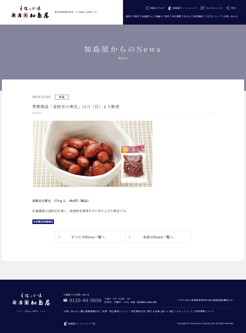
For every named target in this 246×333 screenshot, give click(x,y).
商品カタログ (155, 7)
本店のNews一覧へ (158, 236)
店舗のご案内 (163, 16)
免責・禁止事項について (115, 311)
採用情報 (198, 16)
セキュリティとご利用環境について (195, 311)
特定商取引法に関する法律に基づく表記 (152, 311)
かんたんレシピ (211, 8)
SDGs (186, 16)
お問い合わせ (230, 16)
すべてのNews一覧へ (88, 236)
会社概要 (176, 16)
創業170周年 (133, 16)
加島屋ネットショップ (182, 8)
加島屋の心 (147, 16)
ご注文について (213, 16)
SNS (231, 8)
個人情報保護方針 (89, 311)
